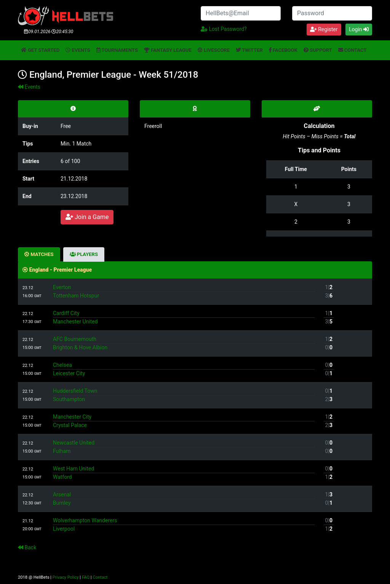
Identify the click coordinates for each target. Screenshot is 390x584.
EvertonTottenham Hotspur (184, 291)
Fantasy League (168, 50)
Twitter (249, 50)
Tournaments (117, 50)
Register (324, 29)
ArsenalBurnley (184, 498)
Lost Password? (224, 29)
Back (27, 547)
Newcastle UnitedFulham (184, 447)
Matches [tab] (39, 254)
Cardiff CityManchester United (184, 317)
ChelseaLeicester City (184, 369)
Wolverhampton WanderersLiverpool (184, 524)
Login (359, 29)
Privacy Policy (66, 577)
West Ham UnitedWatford (184, 473)
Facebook (283, 50)
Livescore (214, 50)
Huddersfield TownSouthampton (184, 395)
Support (318, 50)
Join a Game (87, 217)
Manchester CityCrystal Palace (184, 421)
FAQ (86, 577)
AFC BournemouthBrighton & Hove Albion (184, 343)
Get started (40, 50)
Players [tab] (84, 254)
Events (78, 50)
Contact (352, 50)
